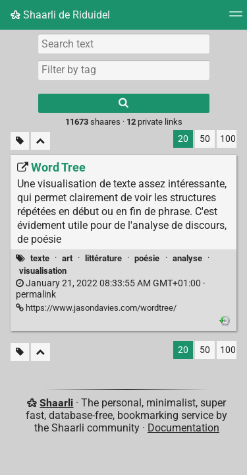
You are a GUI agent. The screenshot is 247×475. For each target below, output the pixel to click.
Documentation (183, 428)
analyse (187, 258)
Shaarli (56, 402)
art (67, 258)
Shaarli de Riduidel (60, 15)
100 (228, 138)
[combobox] (123, 70)
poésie (146, 258)
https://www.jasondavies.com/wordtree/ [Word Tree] (96, 308)
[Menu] (236, 18)
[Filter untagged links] (20, 141)
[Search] (123, 103)
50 (205, 138)
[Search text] (123, 43)
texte (39, 258)
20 (183, 138)
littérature (103, 258)
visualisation (43, 271)
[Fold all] (40, 141)
